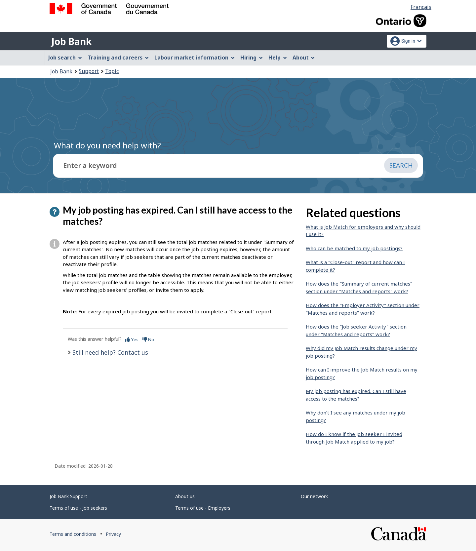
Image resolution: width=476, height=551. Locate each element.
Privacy (113, 534)
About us (185, 496)
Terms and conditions (73, 534)
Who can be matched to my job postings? (354, 248)
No (148, 339)
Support (89, 71)
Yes (132, 339)
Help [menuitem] (277, 57)
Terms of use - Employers (202, 508)
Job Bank (71, 41)
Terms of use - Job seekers (78, 508)
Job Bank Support (68, 496)
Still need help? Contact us (109, 352)
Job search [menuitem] (65, 57)
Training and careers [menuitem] (118, 57)
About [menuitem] (304, 57)
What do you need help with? (107, 145)
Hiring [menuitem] (251, 57)
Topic (112, 71)
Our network (314, 496)
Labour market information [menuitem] (194, 57)
